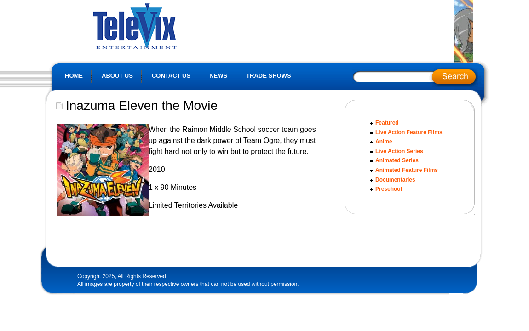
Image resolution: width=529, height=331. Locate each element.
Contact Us (171, 75)
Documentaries (395, 180)
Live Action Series (399, 151)
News (218, 75)
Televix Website (155, 25)
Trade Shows (268, 75)
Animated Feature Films (406, 170)
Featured (387, 123)
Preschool (388, 189)
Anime (383, 141)
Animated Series (397, 160)
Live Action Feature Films (409, 132)
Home (74, 75)
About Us (117, 75)
